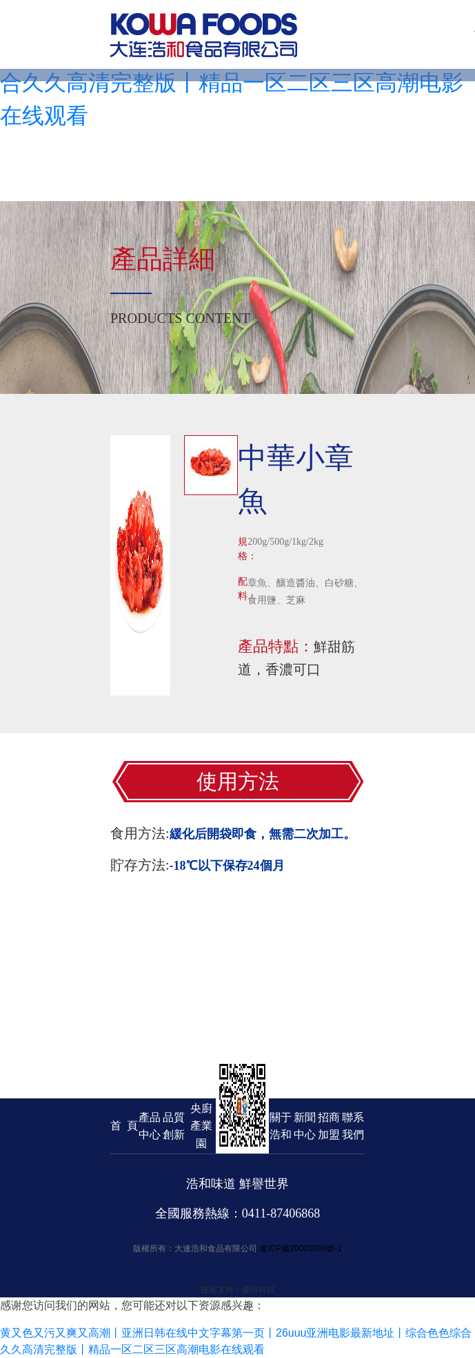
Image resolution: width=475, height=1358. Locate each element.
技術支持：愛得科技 (238, 1290)
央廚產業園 (201, 1126)
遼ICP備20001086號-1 (300, 1248)
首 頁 (124, 1125)
